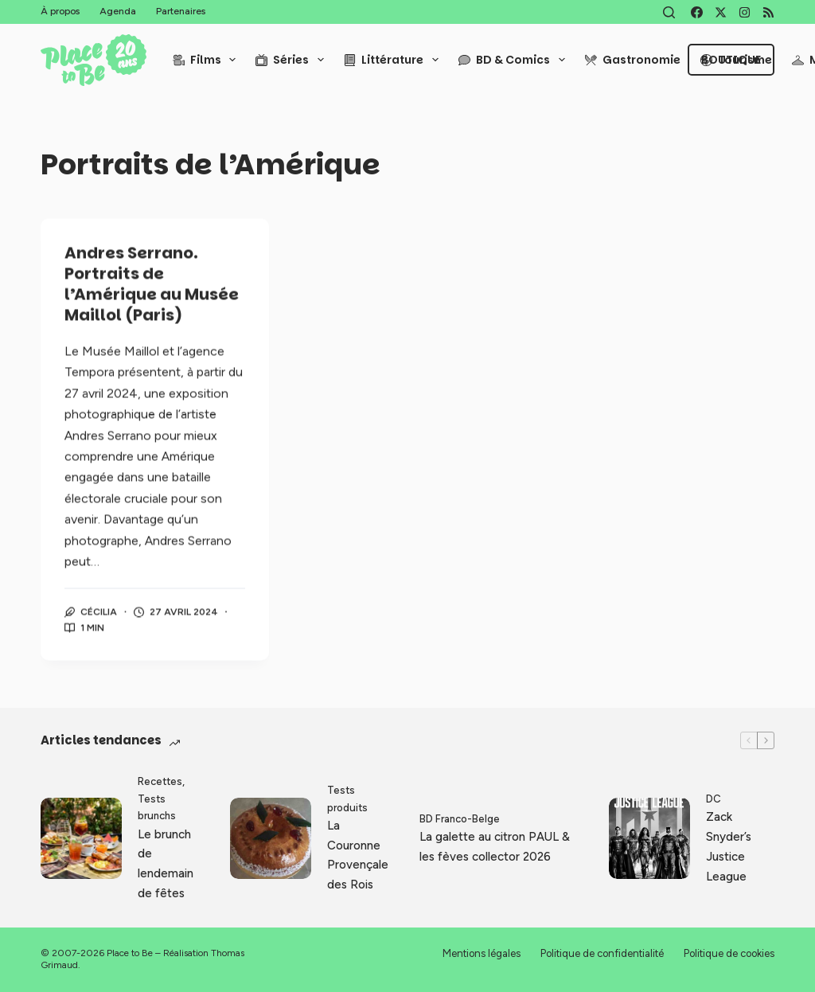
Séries (292, 59)
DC (713, 799)
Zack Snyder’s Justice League (728, 846)
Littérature (394, 59)
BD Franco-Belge (459, 819)
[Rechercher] (669, 12)
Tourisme (736, 60)
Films (208, 59)
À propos (60, 11)
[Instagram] (745, 12)
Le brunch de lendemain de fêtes (165, 863)
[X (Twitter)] (721, 12)
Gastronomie (632, 60)
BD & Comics (514, 59)
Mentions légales (482, 953)
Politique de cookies (729, 953)
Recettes (160, 781)
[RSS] (768, 12)
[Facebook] (697, 12)
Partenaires (180, 11)
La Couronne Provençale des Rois (357, 855)
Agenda (117, 11)
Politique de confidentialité (602, 953)
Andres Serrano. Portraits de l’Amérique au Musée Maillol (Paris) (151, 284)
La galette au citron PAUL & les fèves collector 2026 (494, 847)
